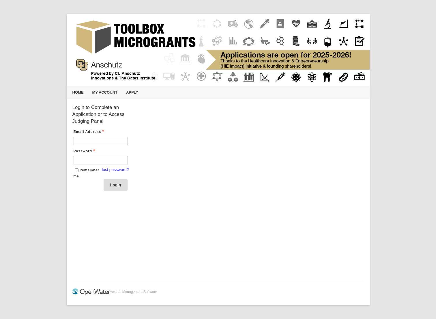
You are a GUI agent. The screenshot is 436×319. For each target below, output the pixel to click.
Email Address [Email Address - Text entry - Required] (90, 132)
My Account (104, 92)
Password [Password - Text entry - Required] (85, 151)
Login (115, 185)
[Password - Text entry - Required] (101, 160)
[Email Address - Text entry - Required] (101, 141)
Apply (132, 92)
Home (78, 92)
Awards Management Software (133, 292)
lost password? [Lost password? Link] (115, 169)
